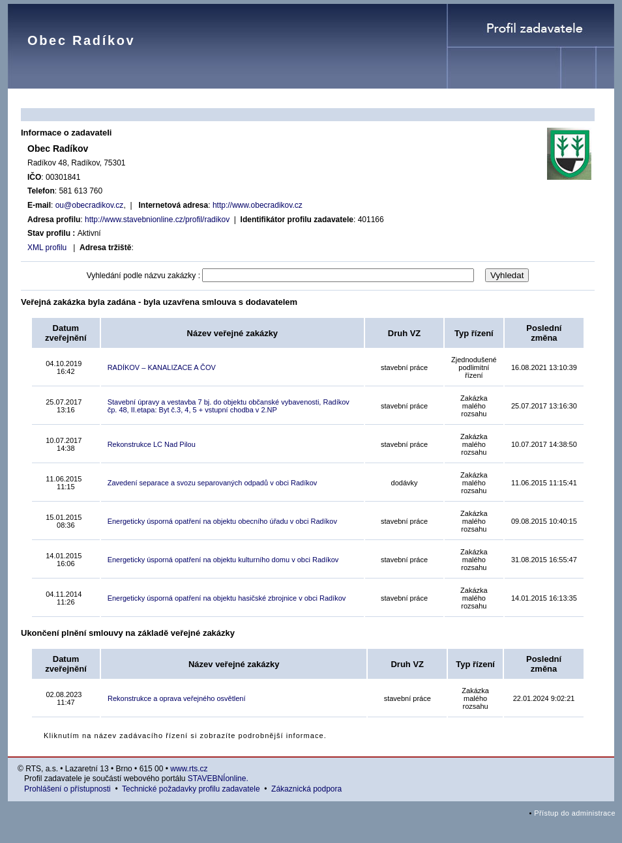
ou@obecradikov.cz (89, 205)
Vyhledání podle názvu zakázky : (143, 275)
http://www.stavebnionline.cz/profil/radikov (157, 219)
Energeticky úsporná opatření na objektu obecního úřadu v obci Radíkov (222, 521)
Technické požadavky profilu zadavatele (190, 788)
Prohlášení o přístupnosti (67, 788)
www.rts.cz (188, 768)
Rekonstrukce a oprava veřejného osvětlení (177, 698)
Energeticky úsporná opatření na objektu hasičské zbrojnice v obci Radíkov (227, 598)
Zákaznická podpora (306, 788)
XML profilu (47, 247)
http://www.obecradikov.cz (258, 205)
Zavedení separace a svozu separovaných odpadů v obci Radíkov (213, 483)
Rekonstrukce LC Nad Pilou (152, 444)
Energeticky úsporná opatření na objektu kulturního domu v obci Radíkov (223, 560)
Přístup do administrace (574, 813)
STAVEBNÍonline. (218, 778)
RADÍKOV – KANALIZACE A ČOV (162, 367)
